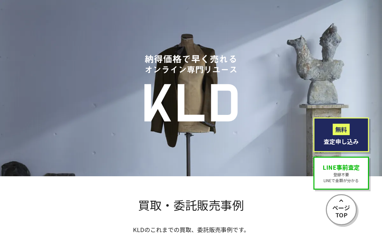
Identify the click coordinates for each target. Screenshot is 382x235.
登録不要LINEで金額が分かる (341, 173)
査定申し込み (341, 135)
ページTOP (341, 211)
